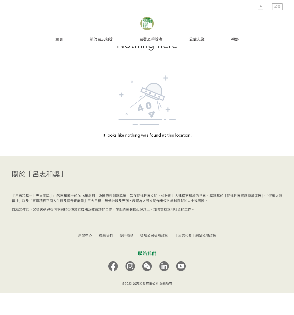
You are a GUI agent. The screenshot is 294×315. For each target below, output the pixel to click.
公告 (277, 6)
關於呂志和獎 (101, 39)
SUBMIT (251, 7)
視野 (235, 39)
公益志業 (197, 39)
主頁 (59, 39)
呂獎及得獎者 (151, 39)
